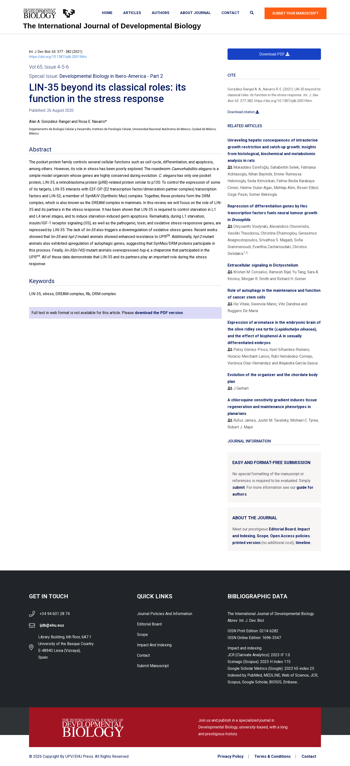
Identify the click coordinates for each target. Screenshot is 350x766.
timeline (303, 542)
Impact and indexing (154, 645)
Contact (230, 13)
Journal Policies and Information (164, 613)
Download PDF (274, 54)
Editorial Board (282, 529)
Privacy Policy (230, 756)
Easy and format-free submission (271, 462)
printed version (246, 542)
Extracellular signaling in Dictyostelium (263, 265)
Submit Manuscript (153, 665)
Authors (160, 13)
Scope (262, 536)
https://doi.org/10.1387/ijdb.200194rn (58, 57)
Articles (132, 13)
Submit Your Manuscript (295, 13)
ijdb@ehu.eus (52, 625)
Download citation (243, 112)
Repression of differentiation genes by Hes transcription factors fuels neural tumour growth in (272, 213)
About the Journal (254, 517)
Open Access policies (290, 536)
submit (238, 487)
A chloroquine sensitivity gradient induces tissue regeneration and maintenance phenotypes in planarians (272, 407)
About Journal (195, 13)
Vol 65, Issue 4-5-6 (49, 67)
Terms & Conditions (272, 756)
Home (107, 13)
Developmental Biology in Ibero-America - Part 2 (111, 76)
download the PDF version (159, 312)
